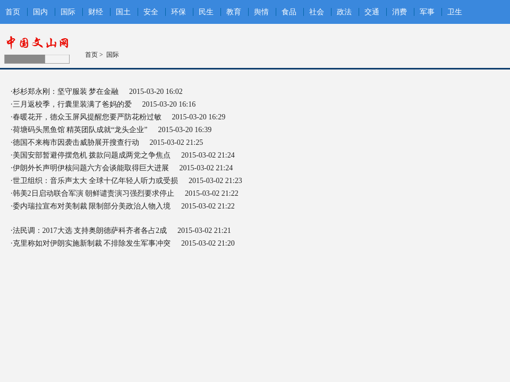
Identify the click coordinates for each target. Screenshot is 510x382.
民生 (206, 12)
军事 (427, 12)
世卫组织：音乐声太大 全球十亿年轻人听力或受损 (95, 181)
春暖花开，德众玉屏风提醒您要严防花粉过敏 (87, 117)
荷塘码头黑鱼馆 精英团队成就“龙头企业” (80, 130)
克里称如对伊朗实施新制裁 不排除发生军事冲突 (92, 243)
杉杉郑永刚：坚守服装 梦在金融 (66, 92)
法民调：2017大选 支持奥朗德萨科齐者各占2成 (90, 231)
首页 (12, 12)
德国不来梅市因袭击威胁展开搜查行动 (76, 142)
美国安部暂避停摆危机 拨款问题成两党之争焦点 (92, 155)
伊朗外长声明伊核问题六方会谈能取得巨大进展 (91, 168)
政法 (344, 12)
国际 (68, 12)
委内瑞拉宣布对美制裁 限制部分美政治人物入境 (92, 206)
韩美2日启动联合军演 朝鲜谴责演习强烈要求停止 (94, 193)
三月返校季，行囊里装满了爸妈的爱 (72, 104)
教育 (233, 12)
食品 (289, 12)
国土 (123, 12)
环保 (178, 12)
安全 (150, 12)
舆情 (261, 12)
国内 (40, 12)
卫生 (454, 12)
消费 (399, 12)
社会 (316, 12)
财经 (95, 12)
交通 (371, 12)
